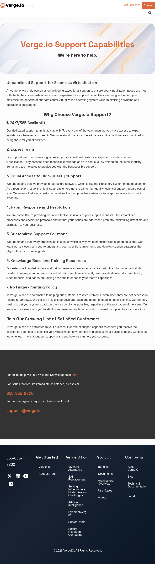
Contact (148, 5)
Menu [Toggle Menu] (29, 6)
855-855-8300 (132, 5)
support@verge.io (23, 410)
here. (75, 374)
